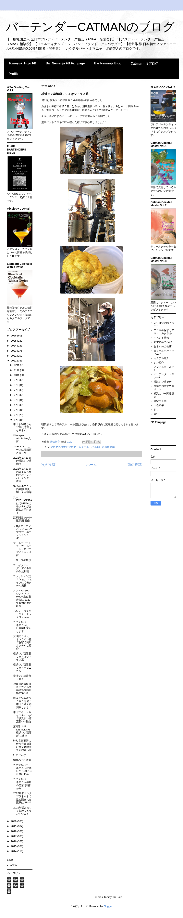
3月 (16, 409)
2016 (14, 841)
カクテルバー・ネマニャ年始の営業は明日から (22, 784)
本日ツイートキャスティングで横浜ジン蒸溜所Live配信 (22, 717)
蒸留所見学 (108, 447)
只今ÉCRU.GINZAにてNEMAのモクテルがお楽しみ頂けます (22, 505)
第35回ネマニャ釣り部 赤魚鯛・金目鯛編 (22, 489)
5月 (16, 400)
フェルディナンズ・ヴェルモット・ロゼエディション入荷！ (22, 549)
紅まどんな (19, 755)
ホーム (91, 465)
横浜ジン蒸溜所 (163, 381)
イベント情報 (161, 337)
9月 (16, 379)
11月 (17, 370)
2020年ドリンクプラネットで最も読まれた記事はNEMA (22, 798)
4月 (16, 404)
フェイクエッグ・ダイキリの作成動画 (22, 568)
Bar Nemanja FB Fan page (65, 63)
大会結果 (159, 405)
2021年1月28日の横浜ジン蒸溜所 (22, 460)
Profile (13, 73)
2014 (14, 851)
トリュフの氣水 (22, 560)
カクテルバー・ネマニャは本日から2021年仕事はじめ (22, 769)
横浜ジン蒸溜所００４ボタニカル (22, 667)
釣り (156, 409)
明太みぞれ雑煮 (22, 759)
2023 (14, 350)
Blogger (108, 906)
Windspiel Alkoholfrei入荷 (22, 438)
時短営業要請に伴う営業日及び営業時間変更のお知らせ (22, 745)
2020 (14, 821)
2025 (14, 340)
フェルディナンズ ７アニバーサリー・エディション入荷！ (22, 531)
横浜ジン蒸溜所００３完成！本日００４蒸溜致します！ (22, 703)
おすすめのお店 (163, 346)
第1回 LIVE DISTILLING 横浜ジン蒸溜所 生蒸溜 (22, 731)
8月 (16, 385)
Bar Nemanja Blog (107, 63)
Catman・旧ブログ (144, 63)
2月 (16, 414)
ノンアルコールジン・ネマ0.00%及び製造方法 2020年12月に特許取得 (22, 598)
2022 (14, 355)
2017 (14, 836)
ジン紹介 (95, 447)
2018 (14, 831)
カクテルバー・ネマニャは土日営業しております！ (22, 627)
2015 (14, 846)
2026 (14, 335)
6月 (16, 394)
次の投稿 (48, 465)
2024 (14, 345)
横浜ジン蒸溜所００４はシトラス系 (22, 656)
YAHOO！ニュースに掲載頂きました (22, 449)
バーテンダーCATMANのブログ (90, 26)
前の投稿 (135, 465)
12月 (17, 364)
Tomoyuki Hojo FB (22, 63)
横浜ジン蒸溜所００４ (22, 677)
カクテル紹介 (161, 358)
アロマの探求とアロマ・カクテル (69, 447)
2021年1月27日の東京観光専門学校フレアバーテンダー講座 (22, 474)
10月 (17, 375)
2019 (14, 826)
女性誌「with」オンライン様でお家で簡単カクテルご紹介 (22, 642)
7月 (16, 389)
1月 (16, 419)
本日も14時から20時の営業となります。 (22, 427)
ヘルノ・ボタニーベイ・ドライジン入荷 (22, 614)
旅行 (156, 414)
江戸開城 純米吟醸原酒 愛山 (22, 519)
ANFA (13, 865)
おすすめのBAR (163, 342)
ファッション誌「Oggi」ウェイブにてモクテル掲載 (22, 581)
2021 (14, 360)
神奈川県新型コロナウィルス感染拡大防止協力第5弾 (22, 688)
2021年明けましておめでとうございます (22, 810)
